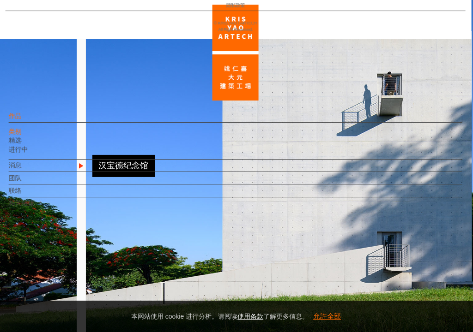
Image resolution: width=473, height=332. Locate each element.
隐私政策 (47, 298)
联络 (30, 195)
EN (63, 271)
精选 (30, 144)
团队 (30, 182)
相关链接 (37, 207)
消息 (30, 169)
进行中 (34, 154)
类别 (30, 136)
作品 (30, 120)
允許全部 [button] (327, 316)
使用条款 (250, 316)
